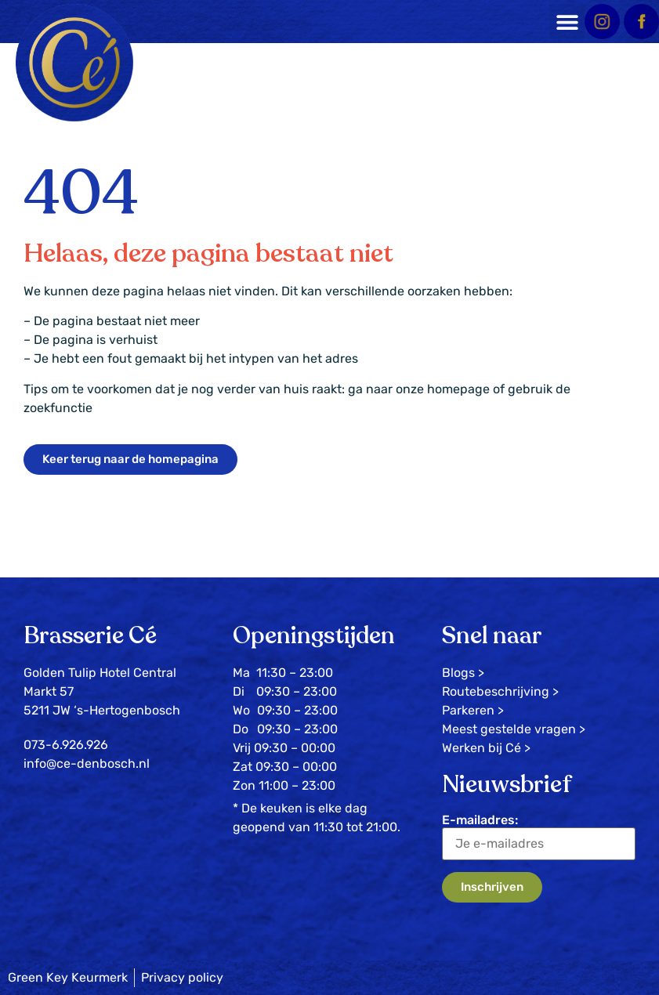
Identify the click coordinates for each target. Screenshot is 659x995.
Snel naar (492, 636)
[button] (567, 21)
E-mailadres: (538, 836)
